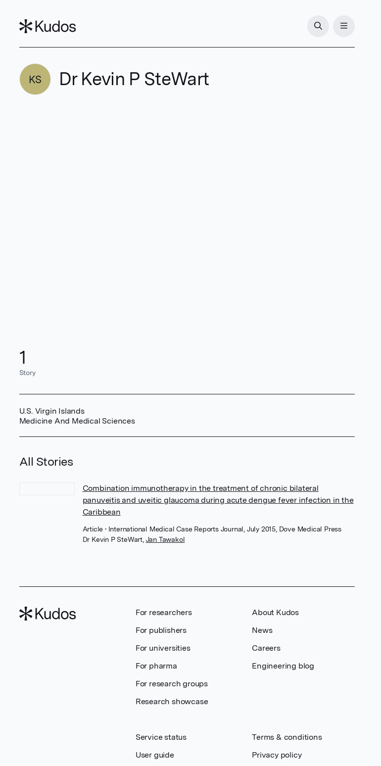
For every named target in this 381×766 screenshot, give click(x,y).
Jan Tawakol (165, 539)
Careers (266, 648)
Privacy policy (276, 755)
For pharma (156, 665)
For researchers (164, 612)
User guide (155, 755)
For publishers (161, 630)
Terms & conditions (287, 737)
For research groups (172, 683)
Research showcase (172, 701)
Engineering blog (283, 665)
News (262, 630)
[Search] (318, 26)
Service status (161, 737)
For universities (163, 648)
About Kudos (275, 612)
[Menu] (344, 26)
